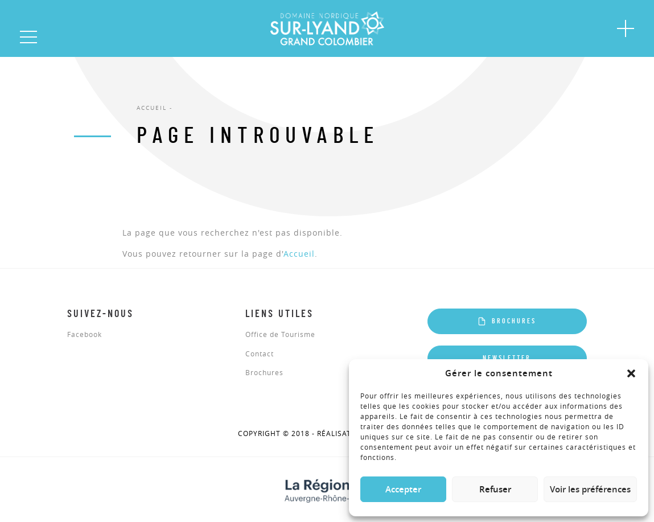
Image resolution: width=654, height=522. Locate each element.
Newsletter (507, 358)
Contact (259, 354)
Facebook (84, 335)
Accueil (299, 253)
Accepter (403, 489)
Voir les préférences (590, 489)
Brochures (264, 373)
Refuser (495, 489)
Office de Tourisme (280, 335)
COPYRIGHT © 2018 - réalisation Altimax (327, 433)
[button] (631, 373)
